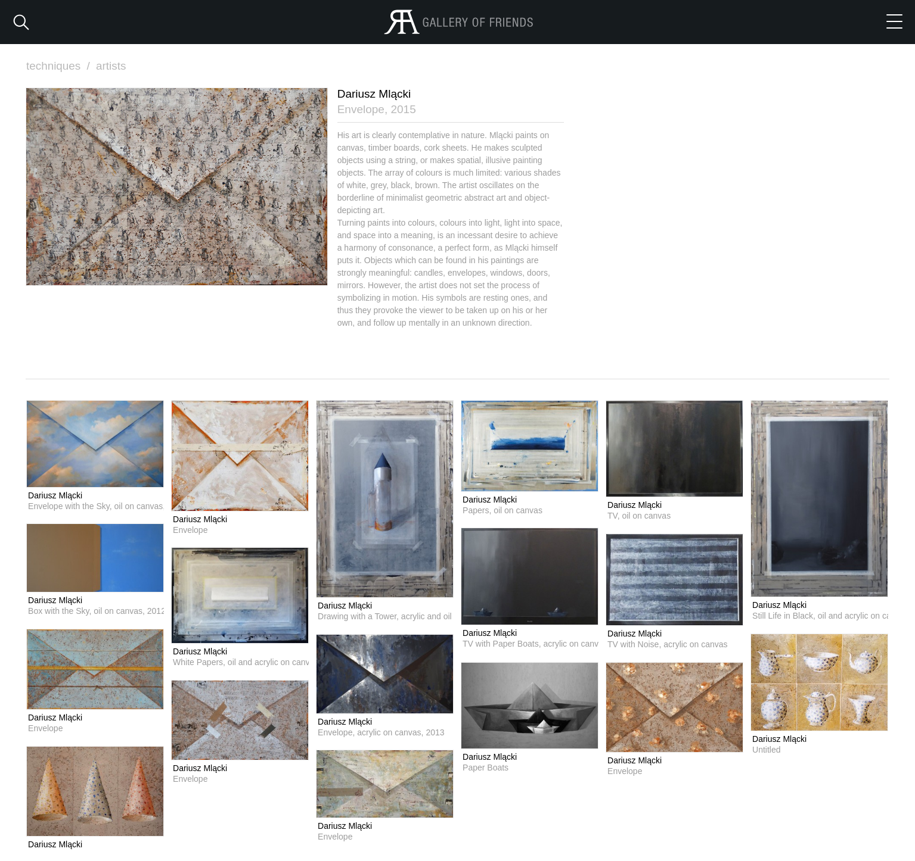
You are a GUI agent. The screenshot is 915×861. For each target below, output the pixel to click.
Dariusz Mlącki (55, 495)
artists (112, 66)
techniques (59, 66)
